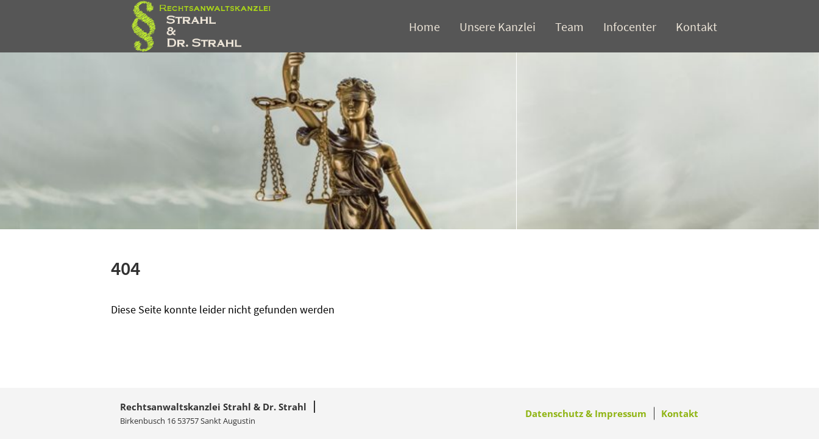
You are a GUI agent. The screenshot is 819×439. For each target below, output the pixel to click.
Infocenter (629, 26)
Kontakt (696, 26)
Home (424, 26)
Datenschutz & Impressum (586, 413)
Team (569, 26)
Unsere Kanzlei (497, 26)
